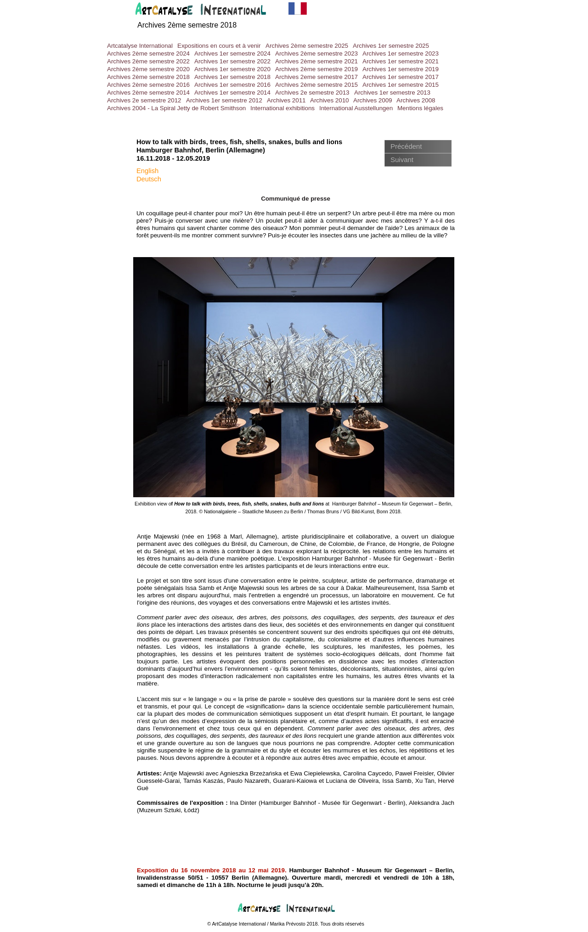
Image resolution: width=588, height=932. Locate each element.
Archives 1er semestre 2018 (232, 76)
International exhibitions (282, 108)
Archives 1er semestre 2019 (400, 69)
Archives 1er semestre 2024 (232, 53)
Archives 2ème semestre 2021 (316, 61)
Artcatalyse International (140, 45)
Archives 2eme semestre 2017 (316, 76)
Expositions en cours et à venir (219, 45)
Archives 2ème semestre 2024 (148, 53)
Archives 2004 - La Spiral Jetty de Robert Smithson (176, 108)
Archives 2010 (329, 100)
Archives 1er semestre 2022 (232, 61)
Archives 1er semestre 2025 (391, 45)
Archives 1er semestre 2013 (392, 92)
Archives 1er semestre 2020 (232, 69)
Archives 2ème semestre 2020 (148, 69)
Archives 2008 (415, 100)
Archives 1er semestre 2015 (400, 84)
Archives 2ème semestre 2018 (187, 25)
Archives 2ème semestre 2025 (307, 45)
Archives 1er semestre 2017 (400, 76)
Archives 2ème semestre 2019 (316, 69)
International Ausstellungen (356, 108)
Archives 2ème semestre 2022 (148, 61)
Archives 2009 (372, 100)
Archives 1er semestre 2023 (400, 53)
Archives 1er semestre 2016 (232, 84)
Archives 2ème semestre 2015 (316, 84)
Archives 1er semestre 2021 (400, 61)
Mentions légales (420, 108)
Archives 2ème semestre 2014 (148, 92)
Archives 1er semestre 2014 (232, 92)
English (147, 170)
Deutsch (148, 179)
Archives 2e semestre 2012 (144, 100)
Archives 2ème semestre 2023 (316, 53)
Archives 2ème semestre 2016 (148, 84)
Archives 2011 (286, 100)
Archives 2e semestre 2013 (312, 92)
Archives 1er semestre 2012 (224, 100)
